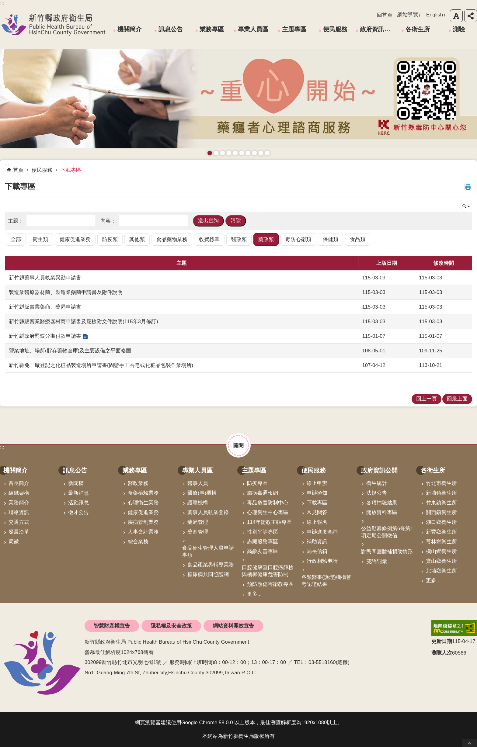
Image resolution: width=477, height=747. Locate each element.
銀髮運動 (267, 153)
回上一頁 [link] (426, 399)
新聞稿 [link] (76, 483)
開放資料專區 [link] (381, 512)
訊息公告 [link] (170, 29)
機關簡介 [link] (129, 29)
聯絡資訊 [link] (19, 512)
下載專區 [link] (71, 170)
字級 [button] (456, 15)
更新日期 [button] (441, 641)
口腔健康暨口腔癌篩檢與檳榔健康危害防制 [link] (268, 571)
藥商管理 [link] (197, 532)
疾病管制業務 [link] (143, 522)
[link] (454, 628)
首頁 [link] (18, 170)
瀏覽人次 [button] (441, 653)
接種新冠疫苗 (216, 153)
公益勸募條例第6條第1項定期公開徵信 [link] (387, 532)
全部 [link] (16, 239)
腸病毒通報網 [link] (262, 493)
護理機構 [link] (197, 503)
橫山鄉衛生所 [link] (441, 551)
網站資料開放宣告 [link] (233, 626)
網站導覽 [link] (407, 15)
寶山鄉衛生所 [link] (441, 561)
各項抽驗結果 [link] (381, 503)
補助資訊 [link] (317, 542)
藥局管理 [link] (197, 522)
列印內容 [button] (468, 187)
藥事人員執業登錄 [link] (208, 512)
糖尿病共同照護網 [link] (208, 574)
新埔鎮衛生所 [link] (441, 493)
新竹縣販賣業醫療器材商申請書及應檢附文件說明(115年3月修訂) (83, 321)
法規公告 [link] (376, 493)
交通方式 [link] (19, 522)
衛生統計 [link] (376, 483)
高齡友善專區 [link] (262, 551)
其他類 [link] (137, 239)
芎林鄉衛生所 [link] (441, 542)
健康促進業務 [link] (75, 239)
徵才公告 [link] (78, 512)
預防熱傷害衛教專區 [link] (270, 584)
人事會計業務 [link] (143, 532)
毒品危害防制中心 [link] (267, 503)
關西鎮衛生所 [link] (441, 512)
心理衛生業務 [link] (143, 503)
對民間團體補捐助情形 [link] (387, 552)
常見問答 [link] (317, 512)
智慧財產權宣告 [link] (112, 626)
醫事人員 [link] (197, 483)
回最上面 (469, 743)
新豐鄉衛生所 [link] (441, 532)
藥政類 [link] (266, 239)
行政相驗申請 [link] (322, 561)
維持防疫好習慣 (254, 153)
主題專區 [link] (294, 29)
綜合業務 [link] (138, 542)
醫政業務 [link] (138, 483)
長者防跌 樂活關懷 (229, 153)
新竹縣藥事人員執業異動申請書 (45, 278)
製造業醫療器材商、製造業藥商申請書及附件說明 (66, 292)
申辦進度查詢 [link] (322, 532)
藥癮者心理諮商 (209, 153)
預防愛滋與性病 (222, 153)
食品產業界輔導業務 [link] (210, 565)
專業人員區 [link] (253, 29)
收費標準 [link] (209, 239)
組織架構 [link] (19, 493)
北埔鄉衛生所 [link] (441, 571)
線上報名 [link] (317, 522)
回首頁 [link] (384, 15)
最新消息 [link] (78, 493)
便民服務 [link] (335, 29)
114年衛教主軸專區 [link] (269, 522)
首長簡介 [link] (19, 483)
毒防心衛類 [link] (298, 239)
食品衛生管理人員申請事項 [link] (208, 551)
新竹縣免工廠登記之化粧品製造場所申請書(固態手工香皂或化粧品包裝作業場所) (101, 365)
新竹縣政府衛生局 (53, 24)
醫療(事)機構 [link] (202, 493)
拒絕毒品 (248, 153)
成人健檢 (261, 153)
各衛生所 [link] (418, 29)
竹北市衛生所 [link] (441, 483)
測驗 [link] (459, 29)
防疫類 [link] (110, 239)
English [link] (434, 15)
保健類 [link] (330, 239)
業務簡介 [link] (19, 503)
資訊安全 (241, 153)
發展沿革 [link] (19, 532)
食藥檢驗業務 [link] (143, 493)
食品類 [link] (357, 239)
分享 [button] (470, 15)
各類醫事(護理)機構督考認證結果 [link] (326, 580)
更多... (254, 594)
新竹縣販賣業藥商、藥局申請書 (45, 307)
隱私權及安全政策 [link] (171, 626)
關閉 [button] (238, 445)
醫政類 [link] (239, 239)
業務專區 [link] (212, 29)
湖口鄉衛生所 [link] (441, 522)
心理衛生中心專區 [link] (267, 512)
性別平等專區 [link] (262, 532)
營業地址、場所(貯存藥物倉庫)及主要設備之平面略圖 (70, 351)
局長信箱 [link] (317, 551)
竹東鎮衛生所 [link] (441, 503)
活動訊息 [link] (78, 503)
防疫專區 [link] (257, 483)
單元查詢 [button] (466, 206)
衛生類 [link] (40, 239)
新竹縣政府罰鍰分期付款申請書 (45, 336)
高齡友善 (235, 153)
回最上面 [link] (457, 399)
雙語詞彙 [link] (376, 561)
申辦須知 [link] (317, 493)
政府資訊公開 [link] (377, 29)
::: (2, 447)
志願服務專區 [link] (262, 542)
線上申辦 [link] (317, 483)
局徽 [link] (14, 542)
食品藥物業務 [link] (171, 239)
